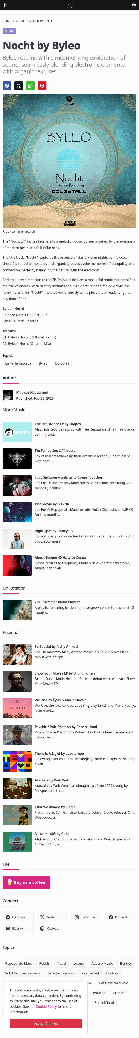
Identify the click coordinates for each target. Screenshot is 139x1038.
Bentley (126, 963)
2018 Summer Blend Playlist (57, 602)
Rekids (44, 963)
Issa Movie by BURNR (52, 504)
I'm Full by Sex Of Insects (55, 450)
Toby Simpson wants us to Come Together (69, 477)
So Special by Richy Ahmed (56, 646)
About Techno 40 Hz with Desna (60, 557)
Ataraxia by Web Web (52, 780)
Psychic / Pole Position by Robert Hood (66, 727)
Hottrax (112, 973)
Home (7, 21)
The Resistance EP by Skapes (58, 424)
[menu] (5, 4)
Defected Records (61, 973)
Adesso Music (102, 963)
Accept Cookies (46, 1023)
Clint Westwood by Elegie (55, 807)
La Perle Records (18, 363)
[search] (134, 4)
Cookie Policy (46, 1006)
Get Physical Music (113, 983)
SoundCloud (104, 1002)
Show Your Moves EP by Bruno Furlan (65, 673)
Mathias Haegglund (32, 392)
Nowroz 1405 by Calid (52, 834)
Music (20, 21)
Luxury (78, 963)
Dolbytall (62, 363)
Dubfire (118, 993)
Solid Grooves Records (22, 973)
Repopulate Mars (18, 963)
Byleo (43, 363)
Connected (90, 973)
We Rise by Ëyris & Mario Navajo (61, 700)
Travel (61, 963)
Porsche (99, 993)
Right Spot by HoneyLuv (54, 531)
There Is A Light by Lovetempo (59, 753)
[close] (84, 984)
